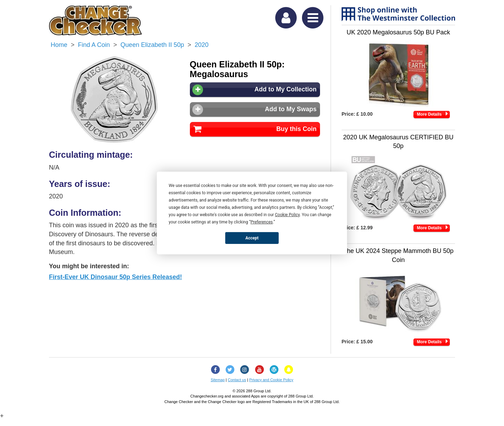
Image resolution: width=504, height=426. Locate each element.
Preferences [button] (262, 222)
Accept (252, 237)
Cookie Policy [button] (287, 214)
